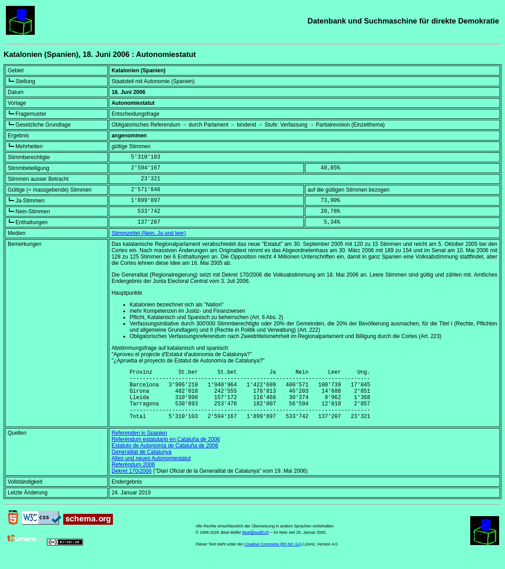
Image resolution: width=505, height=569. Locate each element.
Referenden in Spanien (139, 444)
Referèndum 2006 (133, 475)
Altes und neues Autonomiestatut (151, 469)
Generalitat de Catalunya (142, 463)
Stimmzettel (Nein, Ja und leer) (149, 233)
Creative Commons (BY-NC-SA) (273, 555)
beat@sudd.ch (255, 543)
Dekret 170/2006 (132, 482)
